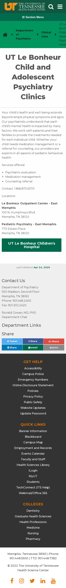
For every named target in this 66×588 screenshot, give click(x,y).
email (32, 347)
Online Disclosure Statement (33, 385)
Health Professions (33, 522)
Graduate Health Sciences (33, 516)
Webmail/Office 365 (33, 493)
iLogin (33, 470)
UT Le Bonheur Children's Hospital (31, 245)
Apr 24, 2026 (42, 267)
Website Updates (33, 408)
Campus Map (33, 442)
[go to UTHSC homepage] (4, 34)
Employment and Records (33, 448)
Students (33, 482)
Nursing (33, 533)
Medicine (33, 527)
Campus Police (33, 374)
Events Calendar (33, 453)
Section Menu (33, 17)
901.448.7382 (47, 558)
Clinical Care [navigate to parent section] (46, 34)
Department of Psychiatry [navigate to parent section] (24, 34)
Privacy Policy (33, 396)
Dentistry (33, 510)
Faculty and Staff (33, 459)
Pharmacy (33, 539)
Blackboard (33, 436)
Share (36, 342)
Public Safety (33, 402)
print (54, 347)
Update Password (33, 413)
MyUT (33, 476)
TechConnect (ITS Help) (33, 487)
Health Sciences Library (33, 465)
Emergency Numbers (33, 379)
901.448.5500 (19, 558)
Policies (33, 391)
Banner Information (33, 431)
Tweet (15, 342)
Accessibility (33, 368)
